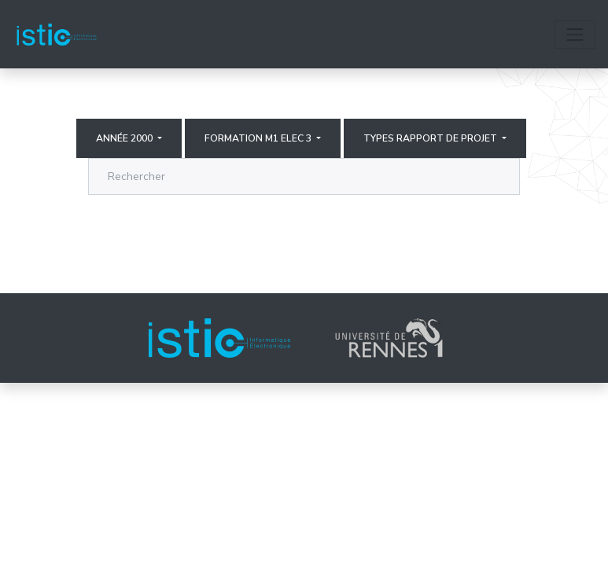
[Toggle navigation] (575, 34)
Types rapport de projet (431, 138)
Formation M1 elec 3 (259, 138)
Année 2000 (125, 138)
